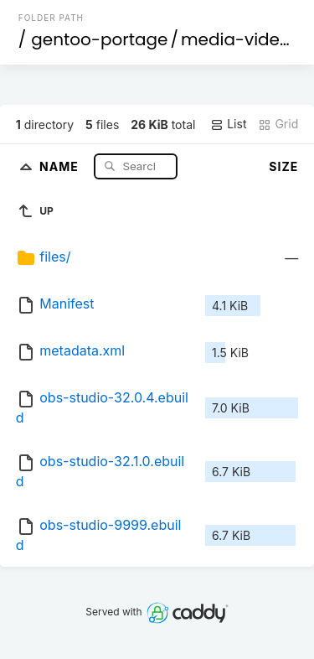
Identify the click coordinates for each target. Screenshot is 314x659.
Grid (278, 124)
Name (60, 165)
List (228, 124)
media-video (236, 39)
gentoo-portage (99, 39)
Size (283, 166)
